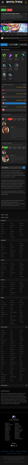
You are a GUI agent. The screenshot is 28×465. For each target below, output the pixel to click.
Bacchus (21, 338)
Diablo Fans (17, 436)
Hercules (21, 351)
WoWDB (17, 428)
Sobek (11, 372)
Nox (11, 314)
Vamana (12, 294)
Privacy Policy (12, 451)
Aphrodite (25, 40)
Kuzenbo (12, 253)
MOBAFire (7, 423)
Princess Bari (22, 368)
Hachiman (12, 268)
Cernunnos (12, 341)
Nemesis (12, 365)
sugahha (7, 38)
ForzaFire (7, 437)
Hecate (11, 351)
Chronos (21, 304)
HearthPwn (17, 434)
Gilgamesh (12, 349)
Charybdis (22, 265)
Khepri (21, 251)
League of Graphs (9, 424)
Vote (3, 34)
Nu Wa (21, 365)
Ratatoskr (22, 370)
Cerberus (12, 247)
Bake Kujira (22, 245)
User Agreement (4, 451)
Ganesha (21, 347)
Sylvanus (21, 374)
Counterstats (8, 427)
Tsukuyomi (12, 237)
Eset (11, 306)
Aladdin (21, 330)
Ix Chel (11, 310)
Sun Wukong (12, 292)
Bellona (11, 340)
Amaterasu (12, 282)
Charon (21, 247)
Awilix (11, 338)
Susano (11, 374)
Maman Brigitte (13, 312)
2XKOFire (17, 424)
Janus (21, 355)
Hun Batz (21, 353)
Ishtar (11, 270)
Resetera (7, 434)
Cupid (21, 343)
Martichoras (12, 272)
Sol (20, 372)
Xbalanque (22, 276)
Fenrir (11, 347)
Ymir (21, 380)
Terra (21, 255)
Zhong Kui (12, 323)
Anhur (11, 332)
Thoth (21, 320)
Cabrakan (22, 340)
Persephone (12, 316)
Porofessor (7, 425)
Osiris (21, 367)
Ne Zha (21, 363)
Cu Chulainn (12, 284)
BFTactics (17, 423)
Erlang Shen (22, 284)
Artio (11, 336)
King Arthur (12, 288)
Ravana (11, 233)
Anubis (21, 332)
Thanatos (22, 235)
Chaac (21, 341)
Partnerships (9, 453)
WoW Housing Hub (19, 429)
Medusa (21, 272)
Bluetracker (17, 433)
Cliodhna (21, 225)
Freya (21, 306)
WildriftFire (7, 428)
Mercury (12, 361)
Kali (20, 357)
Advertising (18, 451)
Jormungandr (13, 357)
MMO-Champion (18, 431)
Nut (11, 274)
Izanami (12, 355)
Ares (21, 334)
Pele (20, 231)
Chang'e (12, 304)
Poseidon (12, 368)
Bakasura (22, 223)
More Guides (24, 44)
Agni (11, 330)
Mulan (21, 288)
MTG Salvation (18, 425)
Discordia (22, 345)
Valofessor (7, 433)
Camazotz (12, 225)
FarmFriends (8, 436)
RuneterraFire (8, 429)
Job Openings (24, 451)
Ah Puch (12, 300)
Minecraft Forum (18, 427)
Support (15, 453)
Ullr (11, 378)
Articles (19, 453)
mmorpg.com (17, 432)
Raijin (11, 318)
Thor (21, 376)
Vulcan (21, 378)
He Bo (11, 308)
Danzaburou (12, 345)
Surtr (21, 292)
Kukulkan (12, 359)
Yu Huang (22, 322)
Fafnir (11, 249)
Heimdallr (22, 268)
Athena (21, 336)
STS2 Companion (18, 438)
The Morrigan (13, 376)
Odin (11, 367)
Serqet (21, 233)
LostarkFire (7, 440)
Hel (20, 308)
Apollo (11, 334)
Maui (21, 253)
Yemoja (11, 380)
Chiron (11, 343)
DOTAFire (7, 432)
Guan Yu (21, 349)
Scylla (21, 318)
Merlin (21, 361)
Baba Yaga (22, 302)
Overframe (17, 437)
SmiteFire (7, 431)
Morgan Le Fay (13, 363)
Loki (20, 359)
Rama (11, 370)
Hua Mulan (12, 353)
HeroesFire (7, 438)
